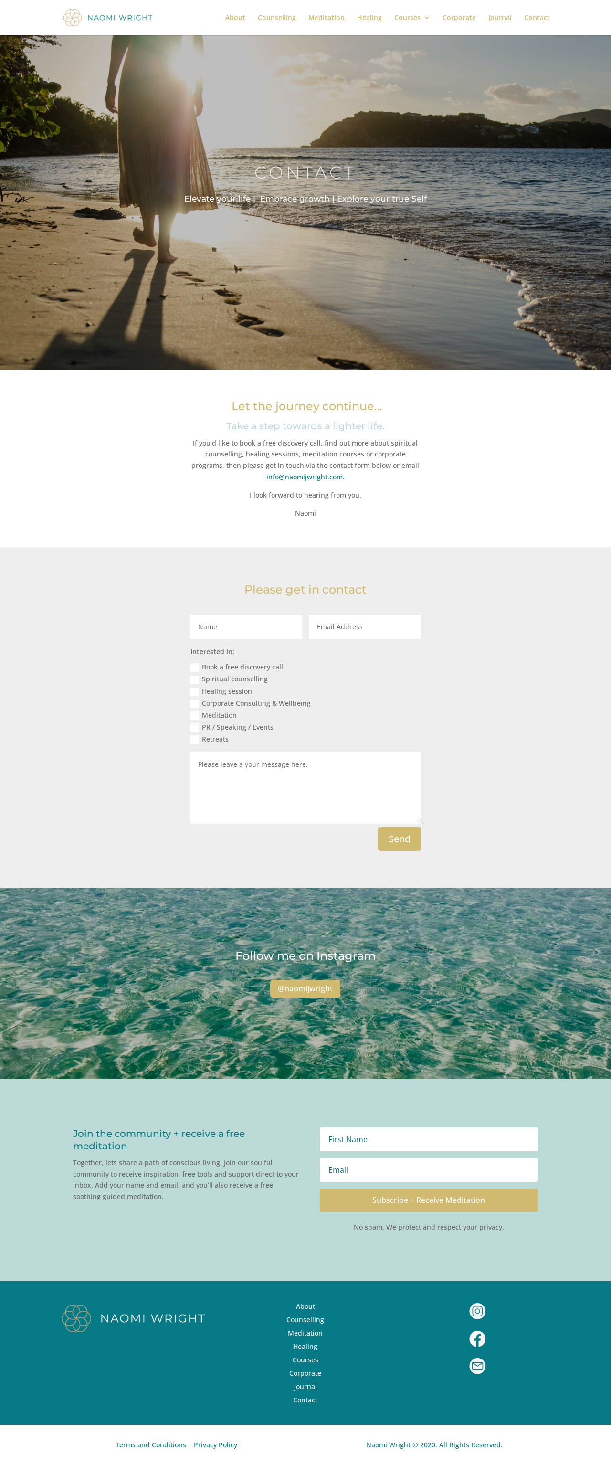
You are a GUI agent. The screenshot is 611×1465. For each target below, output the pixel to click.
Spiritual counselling (229, 679)
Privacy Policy (215, 1444)
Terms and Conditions (151, 1444)
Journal (500, 18)
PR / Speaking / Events (232, 727)
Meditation (326, 18)
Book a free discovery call (236, 667)
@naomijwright (305, 988)
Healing (369, 18)
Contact (537, 18)
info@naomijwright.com (304, 476)
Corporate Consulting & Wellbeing (250, 703)
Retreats (209, 739)
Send (400, 838)
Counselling (277, 18)
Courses (407, 18)
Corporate (459, 18)
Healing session (221, 691)
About (235, 18)
